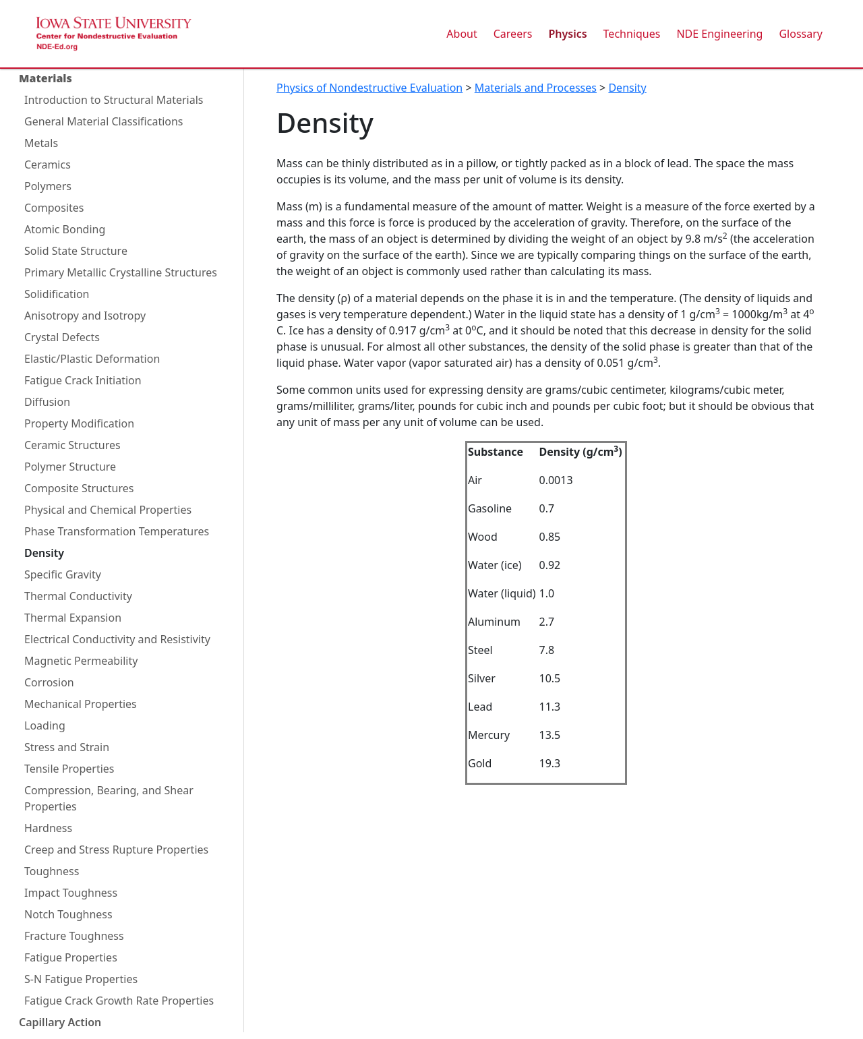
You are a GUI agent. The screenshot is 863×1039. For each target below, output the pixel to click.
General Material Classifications (103, 121)
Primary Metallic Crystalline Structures (120, 272)
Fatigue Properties (70, 957)
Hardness (48, 828)
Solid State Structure (75, 250)
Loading (44, 725)
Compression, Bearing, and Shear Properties (109, 798)
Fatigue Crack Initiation (83, 380)
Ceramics (47, 164)
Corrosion (49, 682)
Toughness (51, 871)
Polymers (47, 186)
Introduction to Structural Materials (113, 99)
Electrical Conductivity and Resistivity (117, 639)
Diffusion (47, 401)
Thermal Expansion (72, 617)
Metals (41, 143)
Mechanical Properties (80, 703)
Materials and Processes (536, 87)
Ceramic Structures (72, 445)
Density (44, 552)
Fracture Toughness (74, 935)
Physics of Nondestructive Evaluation (369, 87)
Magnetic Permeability (81, 660)
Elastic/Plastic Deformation (92, 358)
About (461, 33)
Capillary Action (60, 1022)
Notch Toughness (68, 914)
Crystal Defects (62, 337)
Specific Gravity (62, 574)
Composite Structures (78, 488)
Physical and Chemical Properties (107, 509)
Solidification (56, 294)
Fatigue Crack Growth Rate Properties (119, 1000)
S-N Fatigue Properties (81, 979)
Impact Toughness (70, 892)
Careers (513, 33)
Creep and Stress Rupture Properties (116, 849)
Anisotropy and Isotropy (85, 315)
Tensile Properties (69, 768)
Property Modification (79, 423)
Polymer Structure (70, 466)
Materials (45, 78)
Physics (567, 33)
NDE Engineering (719, 33)
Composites (54, 207)
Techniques (632, 33)
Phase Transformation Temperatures (116, 531)
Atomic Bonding (64, 229)
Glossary (801, 33)
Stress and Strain (66, 747)
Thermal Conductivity (78, 596)
